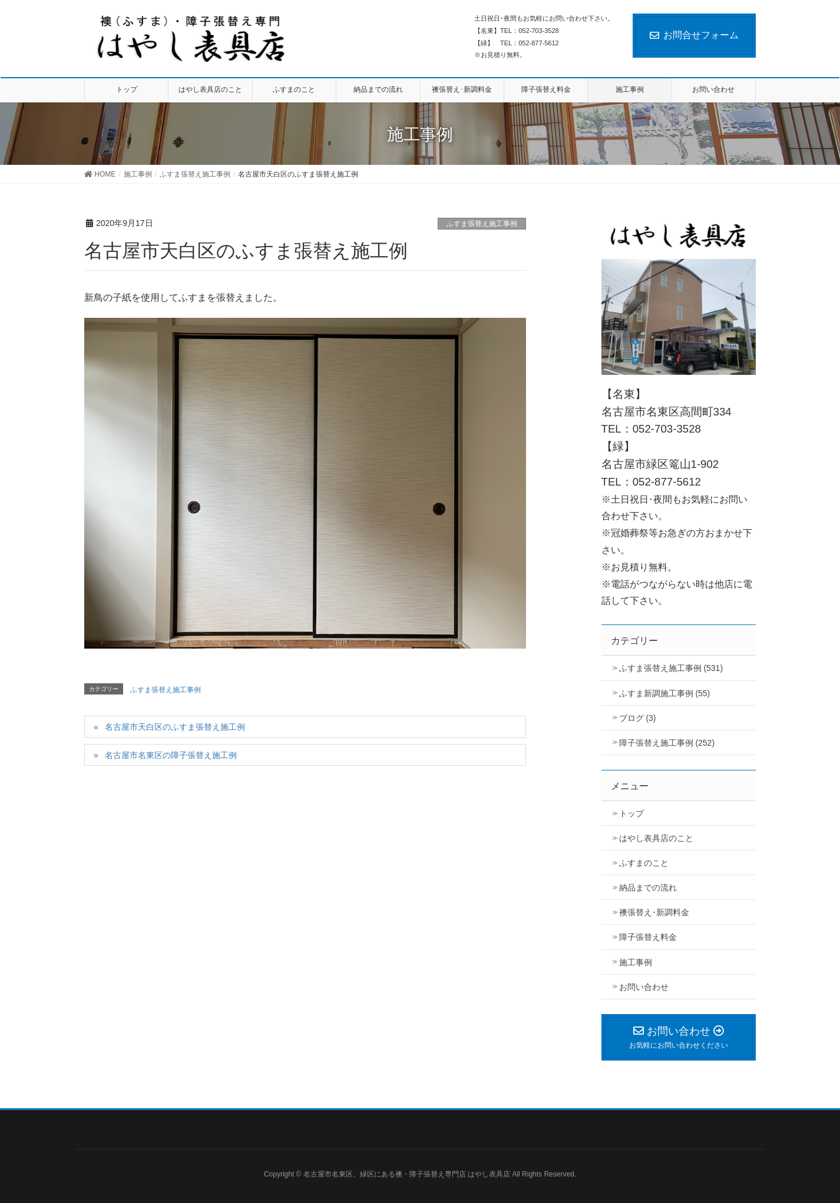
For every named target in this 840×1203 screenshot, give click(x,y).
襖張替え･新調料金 (654, 912)
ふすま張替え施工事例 (482, 224)
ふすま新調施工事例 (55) (664, 693)
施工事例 (635, 962)
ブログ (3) (637, 718)
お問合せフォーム (694, 35)
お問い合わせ (644, 987)
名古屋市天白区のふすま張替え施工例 (175, 727)
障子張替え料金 (648, 937)
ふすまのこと (644, 863)
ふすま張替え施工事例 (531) (671, 668)
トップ (631, 813)
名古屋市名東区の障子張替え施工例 (171, 755)
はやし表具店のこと (656, 838)
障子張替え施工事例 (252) (667, 742)
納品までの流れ (648, 887)
